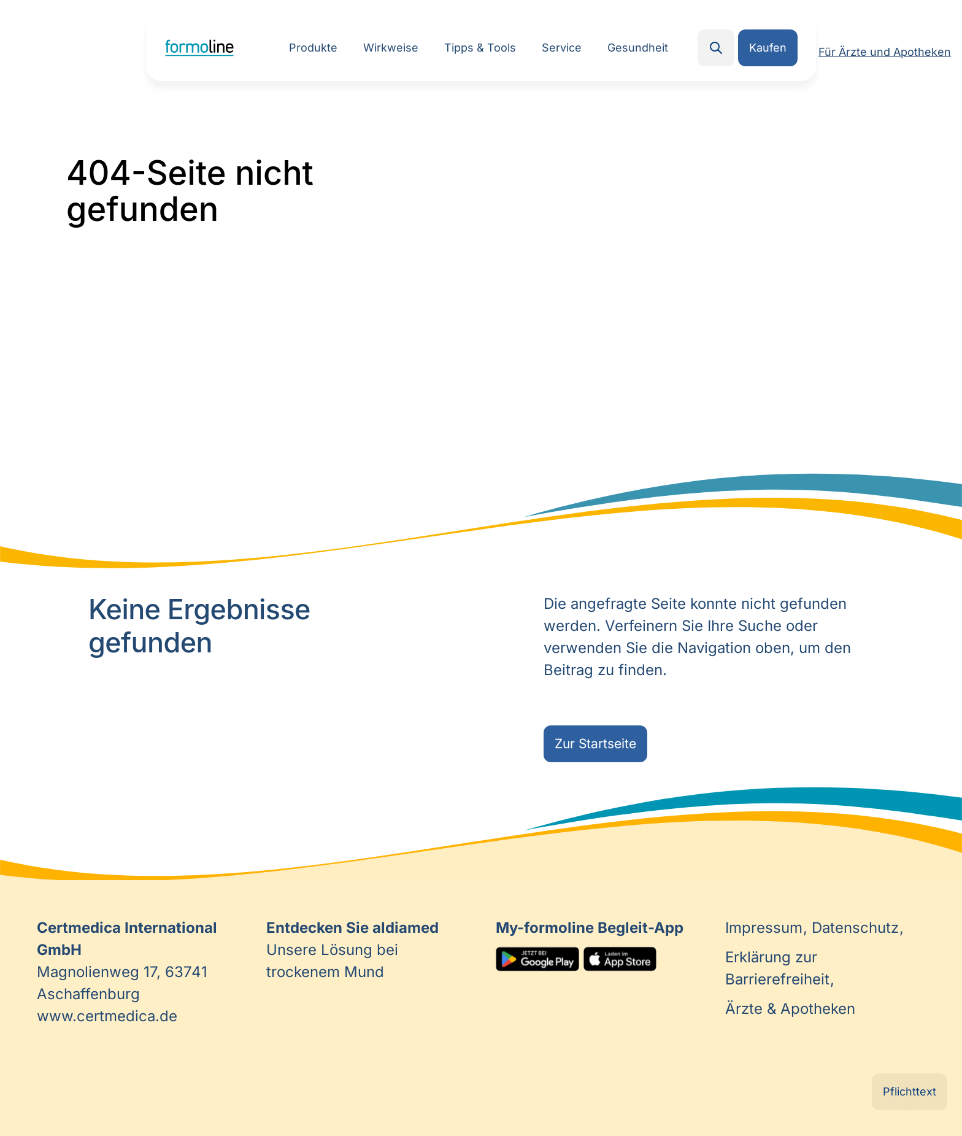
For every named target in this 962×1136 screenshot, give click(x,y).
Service (562, 47)
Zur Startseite (595, 743)
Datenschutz (857, 928)
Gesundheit (637, 47)
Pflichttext (909, 1091)
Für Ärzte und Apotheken (884, 51)
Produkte (313, 47)
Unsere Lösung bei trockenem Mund (352, 950)
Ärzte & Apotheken (790, 1009)
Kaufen (768, 47)
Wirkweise (390, 47)
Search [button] (716, 48)
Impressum (766, 928)
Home (199, 47)
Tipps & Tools (480, 47)
